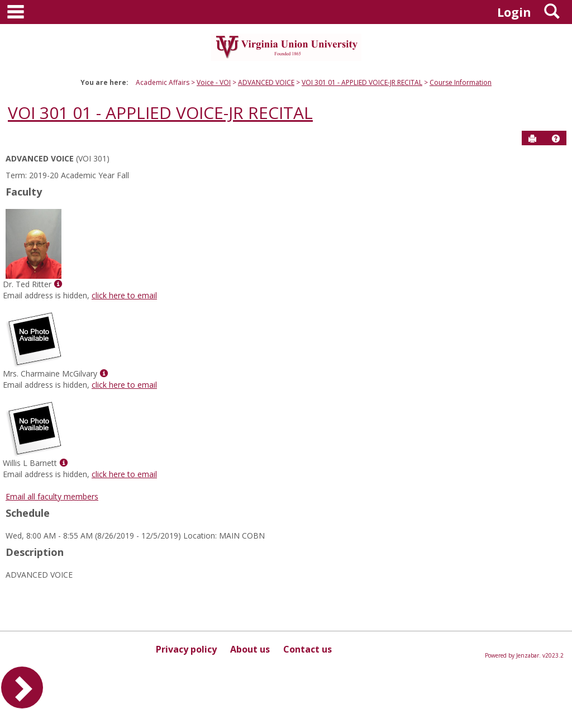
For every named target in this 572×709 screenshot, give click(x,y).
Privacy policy (186, 649)
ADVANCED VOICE (266, 82)
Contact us (307, 649)
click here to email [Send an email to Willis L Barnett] (124, 474)
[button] (555, 138)
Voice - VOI (214, 82)
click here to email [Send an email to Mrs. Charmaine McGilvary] (124, 384)
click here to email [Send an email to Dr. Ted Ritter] (124, 295)
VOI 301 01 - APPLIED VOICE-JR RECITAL (362, 82)
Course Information (461, 82)
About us (250, 649)
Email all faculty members (52, 496)
